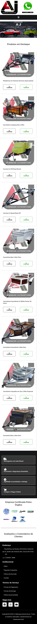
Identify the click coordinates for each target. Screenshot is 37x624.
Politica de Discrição (10, 574)
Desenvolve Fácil (18, 619)
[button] (18, 17)
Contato (6, 578)
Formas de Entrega (10, 591)
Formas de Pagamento (11, 587)
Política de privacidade (11, 595)
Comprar (9, 87)
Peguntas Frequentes (10, 570)
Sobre (5, 566)
